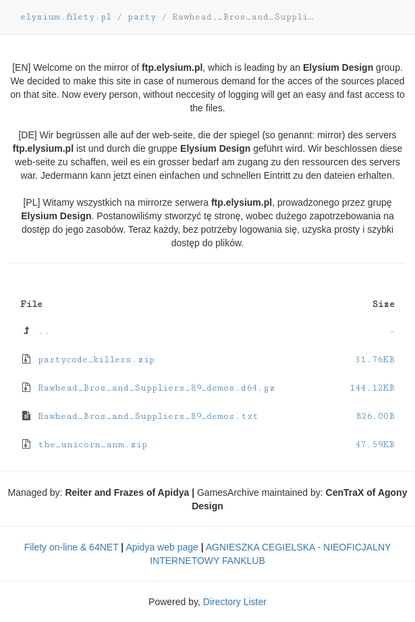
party (142, 16)
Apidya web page (162, 547)
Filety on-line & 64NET (71, 547)
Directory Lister (235, 601)
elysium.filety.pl (65, 16)
